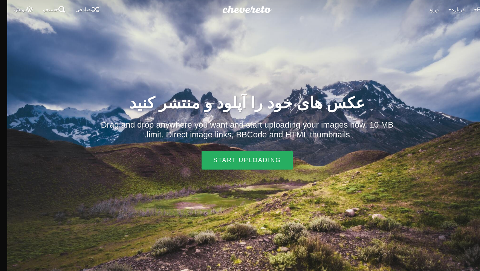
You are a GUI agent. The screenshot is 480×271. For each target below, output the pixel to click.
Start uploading (240, 160)
